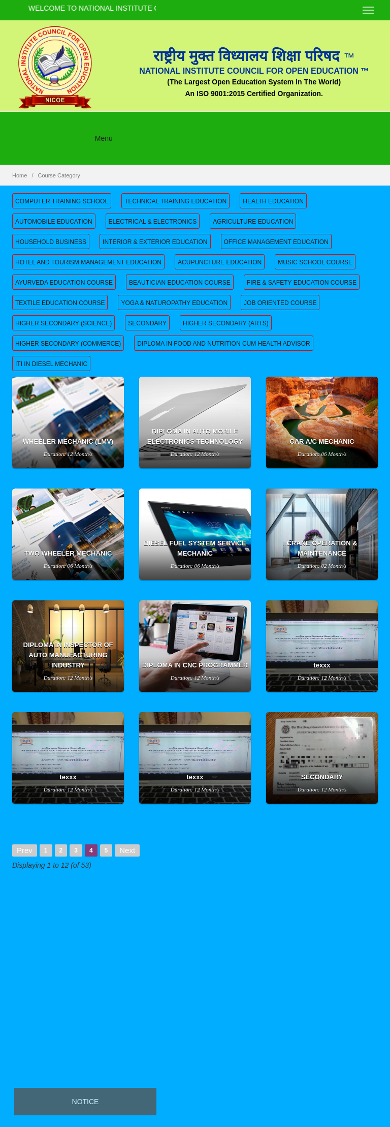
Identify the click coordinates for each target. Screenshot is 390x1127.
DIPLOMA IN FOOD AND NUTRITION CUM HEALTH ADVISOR (223, 343)
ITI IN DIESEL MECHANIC (51, 364)
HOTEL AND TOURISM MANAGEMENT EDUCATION (88, 262)
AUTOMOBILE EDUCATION (53, 221)
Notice (85, 1102)
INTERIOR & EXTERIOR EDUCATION (155, 242)
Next (127, 850)
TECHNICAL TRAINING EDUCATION (175, 201)
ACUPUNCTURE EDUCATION (220, 262)
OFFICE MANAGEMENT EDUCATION (276, 242)
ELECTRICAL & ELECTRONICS (153, 221)
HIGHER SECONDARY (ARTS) (226, 323)
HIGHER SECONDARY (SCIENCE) (63, 323)
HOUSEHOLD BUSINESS (50, 242)
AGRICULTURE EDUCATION (253, 221)
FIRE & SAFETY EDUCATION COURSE (301, 282)
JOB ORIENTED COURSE (280, 303)
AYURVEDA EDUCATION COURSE (64, 282)
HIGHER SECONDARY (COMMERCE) (68, 343)
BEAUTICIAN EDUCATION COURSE (180, 282)
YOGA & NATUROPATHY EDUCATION (174, 303)
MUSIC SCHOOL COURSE (315, 262)
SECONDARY (147, 323)
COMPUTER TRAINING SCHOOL (61, 201)
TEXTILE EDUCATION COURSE (60, 303)
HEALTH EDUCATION (273, 201)
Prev (24, 850)
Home (19, 175)
